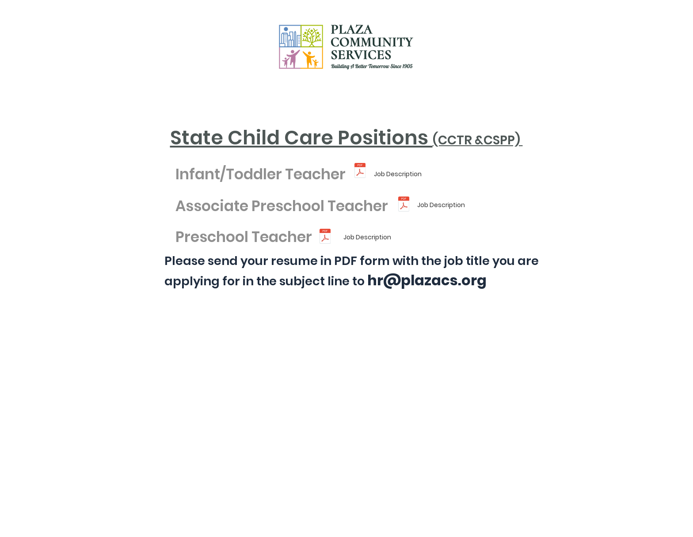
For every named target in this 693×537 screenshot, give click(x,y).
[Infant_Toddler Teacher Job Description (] (360, 171)
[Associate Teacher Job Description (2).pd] (403, 205)
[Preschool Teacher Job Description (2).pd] (325, 237)
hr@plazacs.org (427, 280)
